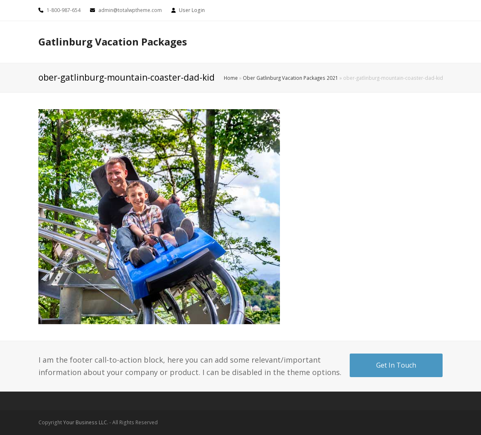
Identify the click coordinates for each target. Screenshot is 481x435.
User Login (192, 10)
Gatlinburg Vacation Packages (112, 41)
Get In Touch (396, 365)
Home (231, 77)
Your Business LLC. (85, 422)
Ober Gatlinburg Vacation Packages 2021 (290, 77)
